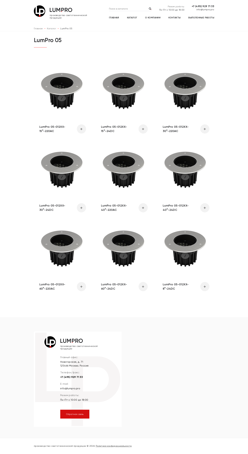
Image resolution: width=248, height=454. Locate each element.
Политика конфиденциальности (114, 446)
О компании (153, 17)
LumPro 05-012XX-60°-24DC (114, 286)
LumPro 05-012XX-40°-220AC (114, 208)
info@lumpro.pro (205, 9)
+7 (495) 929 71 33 (203, 6)
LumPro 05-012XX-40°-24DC (176, 208)
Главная (114, 17)
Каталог (132, 17)
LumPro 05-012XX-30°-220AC (176, 129)
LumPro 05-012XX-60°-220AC (52, 286)
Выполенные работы (201, 17)
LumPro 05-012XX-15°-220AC (52, 129)
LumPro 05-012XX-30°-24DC (52, 208)
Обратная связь (75, 414)
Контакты (174, 17)
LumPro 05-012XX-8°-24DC (176, 286)
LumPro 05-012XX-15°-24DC (114, 129)
